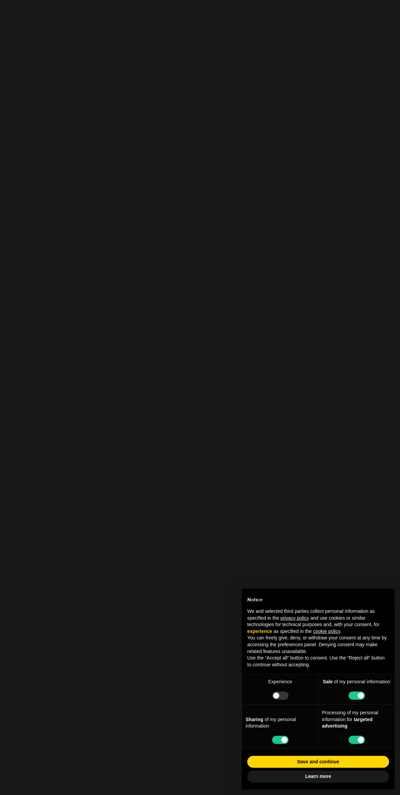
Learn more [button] (318, 776)
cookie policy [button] (326, 631)
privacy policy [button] (294, 618)
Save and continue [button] (318, 761)
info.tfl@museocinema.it (200, 672)
